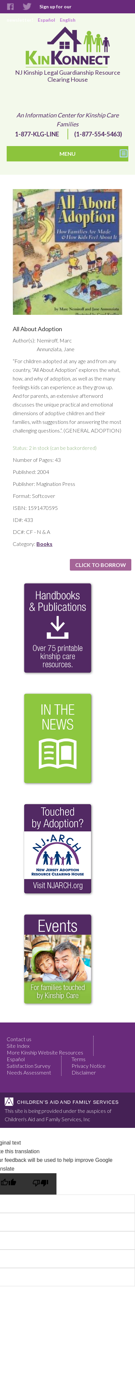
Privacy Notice (89, 1066)
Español (16, 1059)
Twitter (26, 7)
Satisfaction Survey (28, 1066)
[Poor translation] (40, 1184)
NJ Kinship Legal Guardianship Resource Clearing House (67, 76)
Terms (79, 1059)
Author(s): (23, 340)
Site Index (18, 1045)
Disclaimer (84, 1072)
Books (44, 544)
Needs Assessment (29, 1072)
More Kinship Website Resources (45, 1052)
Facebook (10, 7)
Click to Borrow (100, 565)
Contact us (19, 1039)
